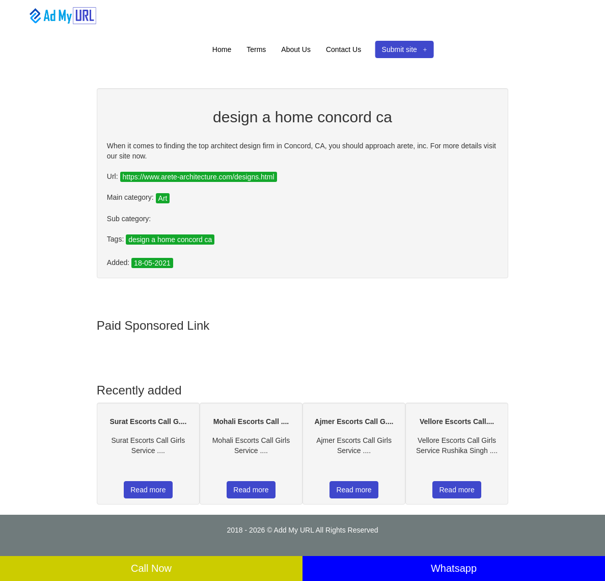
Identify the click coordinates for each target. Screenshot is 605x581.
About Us (296, 49)
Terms (256, 49)
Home (221, 49)
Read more (148, 490)
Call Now (151, 568)
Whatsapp (454, 568)
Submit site (404, 49)
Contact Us (343, 49)
